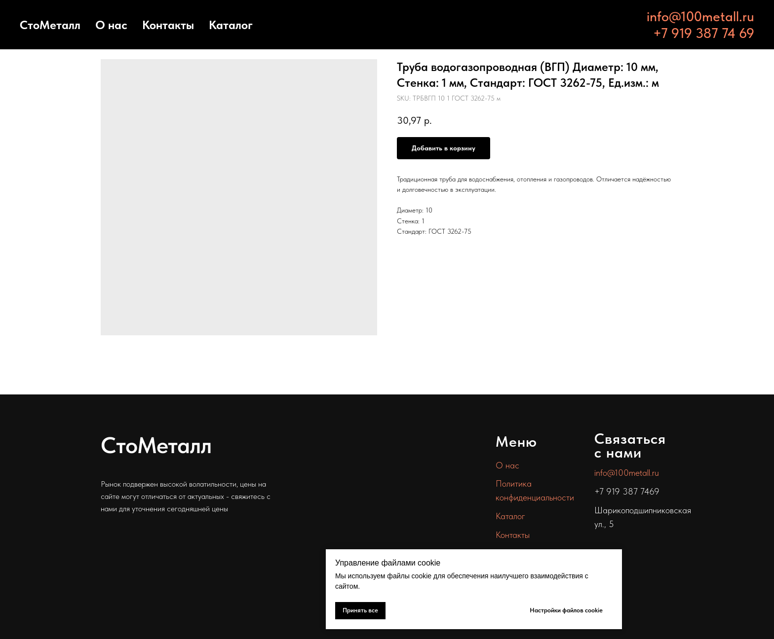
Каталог (231, 25)
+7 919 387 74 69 (703, 33)
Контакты (168, 25)
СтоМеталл (50, 25)
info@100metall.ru (700, 16)
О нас (111, 25)
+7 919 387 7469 (626, 491)
